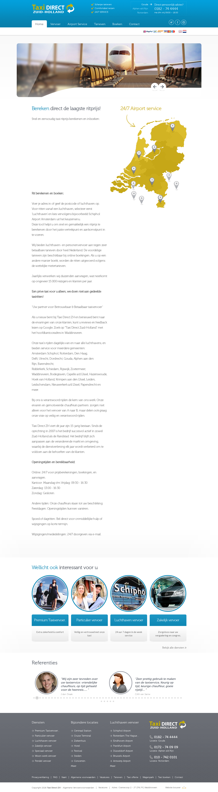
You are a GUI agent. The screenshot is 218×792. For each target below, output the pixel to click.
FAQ (55, 777)
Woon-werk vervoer (45, 756)
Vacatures (104, 777)
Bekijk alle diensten (173, 647)
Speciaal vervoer (44, 751)
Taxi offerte (132, 777)
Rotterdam (142, 13)
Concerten (79, 761)
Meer (73, 766)
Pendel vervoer (43, 761)
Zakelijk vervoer (43, 746)
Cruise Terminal (82, 736)
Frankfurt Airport (122, 746)
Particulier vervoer (44, 736)
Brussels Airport (121, 756)
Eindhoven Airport (123, 741)
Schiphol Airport (122, 730)
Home (39, 24)
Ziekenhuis (80, 741)
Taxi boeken (164, 777)
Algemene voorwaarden (83, 777)
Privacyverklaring (40, 777)
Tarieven (118, 777)
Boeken (117, 24)
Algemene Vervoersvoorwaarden (78, 788)
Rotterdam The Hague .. (125, 736)
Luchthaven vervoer (45, 741)
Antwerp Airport (122, 761)
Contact (179, 777)
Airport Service (77, 24)
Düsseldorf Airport (123, 751)
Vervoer (55, 24)
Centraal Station (82, 730)
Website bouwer (175, 787)
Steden (77, 756)
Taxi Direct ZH (54, 787)
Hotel (77, 746)
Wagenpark (148, 777)
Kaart (64, 777)
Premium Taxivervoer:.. (47, 730)
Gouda (144, 4)
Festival (78, 751)
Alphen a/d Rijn (140, 9)
